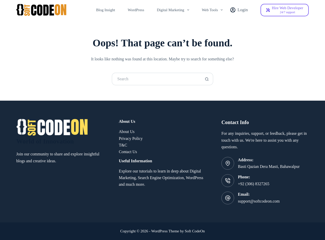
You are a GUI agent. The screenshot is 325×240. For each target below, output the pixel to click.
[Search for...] (156, 79)
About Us (127, 131)
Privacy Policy (131, 138)
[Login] (239, 10)
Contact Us (128, 152)
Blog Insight (105, 10)
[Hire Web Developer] (285, 10)
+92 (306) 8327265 (253, 184)
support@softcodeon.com (259, 201)
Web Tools (213, 10)
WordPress (136, 10)
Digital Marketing (174, 10)
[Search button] (207, 79)
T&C (123, 145)
